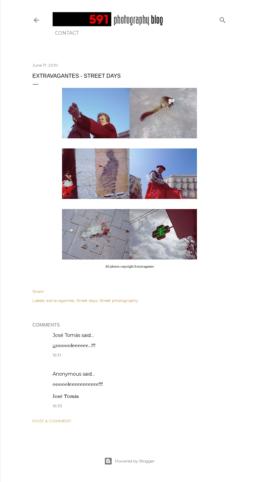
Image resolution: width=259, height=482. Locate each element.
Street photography (118, 300)
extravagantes (60, 300)
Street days (86, 300)
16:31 (57, 354)
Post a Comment (51, 420)
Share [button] (38, 291)
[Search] (223, 18)
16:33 (57, 405)
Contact (67, 33)
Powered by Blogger (129, 461)
